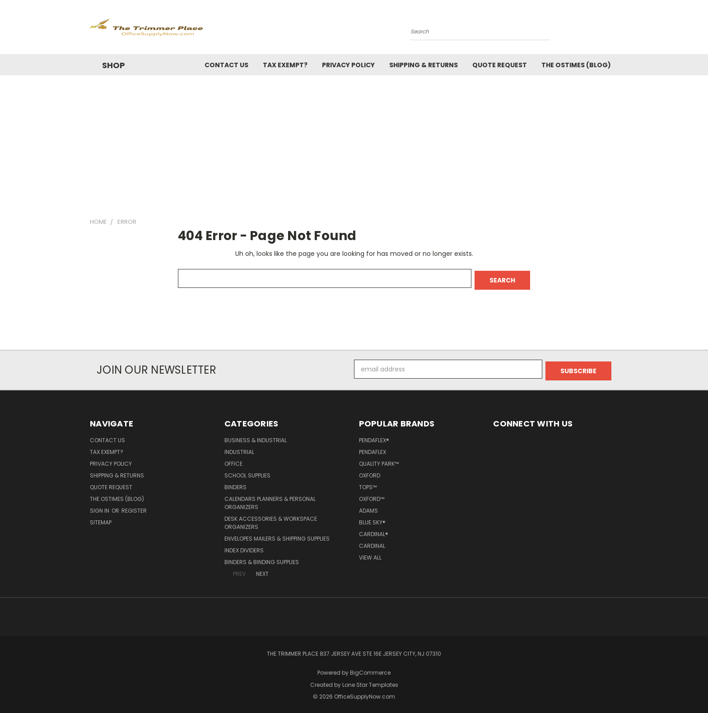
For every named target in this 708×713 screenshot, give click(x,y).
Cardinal (372, 542)
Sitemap (101, 519)
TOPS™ (368, 483)
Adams (368, 507)
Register (134, 507)
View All (370, 554)
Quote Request (499, 64)
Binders (235, 483)
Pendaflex (372, 448)
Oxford (369, 472)
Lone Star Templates (370, 681)
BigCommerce (370, 669)
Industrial (239, 448)
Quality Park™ (379, 460)
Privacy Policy (348, 64)
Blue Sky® (372, 519)
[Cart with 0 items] (615, 29)
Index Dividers (244, 547)
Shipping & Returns (423, 64)
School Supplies (247, 472)
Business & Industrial (255, 436)
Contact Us (226, 64)
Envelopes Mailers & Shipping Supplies (277, 535)
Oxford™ (371, 495)
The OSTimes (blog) (576, 64)
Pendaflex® (374, 436)
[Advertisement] (354, 143)
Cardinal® (373, 530)
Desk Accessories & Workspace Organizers (270, 519)
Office (233, 460)
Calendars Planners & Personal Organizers (270, 499)
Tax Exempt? (285, 64)
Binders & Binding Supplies (261, 558)
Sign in (100, 507)
